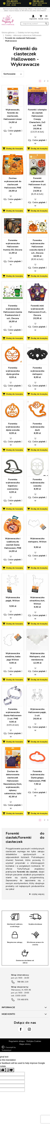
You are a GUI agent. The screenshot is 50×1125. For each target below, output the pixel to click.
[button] (33, 17)
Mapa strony (25, 1044)
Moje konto (8, 1014)
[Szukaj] (34, 23)
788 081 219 (22, 982)
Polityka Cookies (34, 1041)
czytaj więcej (38, 894)
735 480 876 (22, 999)
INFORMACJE (8, 1007)
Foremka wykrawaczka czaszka (37, 482)
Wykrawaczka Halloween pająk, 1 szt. (37, 712)
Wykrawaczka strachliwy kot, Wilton (37, 600)
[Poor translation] (9, 1070)
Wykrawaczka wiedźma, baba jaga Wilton (12, 656)
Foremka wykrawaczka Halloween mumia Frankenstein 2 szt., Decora (12, 312)
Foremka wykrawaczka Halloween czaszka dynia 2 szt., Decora (37, 246)
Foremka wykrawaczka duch (37, 426)
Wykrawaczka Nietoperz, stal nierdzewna (37, 656)
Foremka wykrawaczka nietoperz (37, 371)
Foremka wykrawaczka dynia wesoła (13, 426)
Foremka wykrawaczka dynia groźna (13, 371)
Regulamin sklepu (17, 1041)
